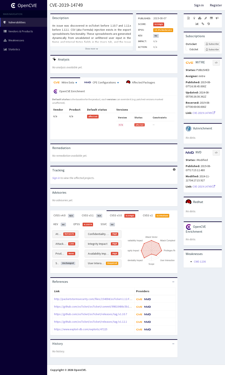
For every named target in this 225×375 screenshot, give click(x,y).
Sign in (199, 5)
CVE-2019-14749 (66, 5)
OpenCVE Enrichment (69, 91)
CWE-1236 (200, 261)
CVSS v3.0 (122, 215)
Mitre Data (65, 82)
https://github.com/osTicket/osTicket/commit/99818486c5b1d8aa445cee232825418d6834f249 (112, 306)
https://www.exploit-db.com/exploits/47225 (80, 329)
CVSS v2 (156, 215)
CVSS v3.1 (92, 215)
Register (216, 5)
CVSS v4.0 (63, 215)
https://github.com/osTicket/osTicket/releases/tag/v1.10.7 (90, 314)
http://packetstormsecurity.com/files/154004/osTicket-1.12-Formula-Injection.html (104, 299)
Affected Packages (140, 82)
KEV (59, 224)
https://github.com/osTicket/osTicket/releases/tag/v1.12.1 (90, 321)
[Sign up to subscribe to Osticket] (212, 44)
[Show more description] (91, 48)
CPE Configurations (101, 82)
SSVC (108, 224)
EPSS (83, 224)
